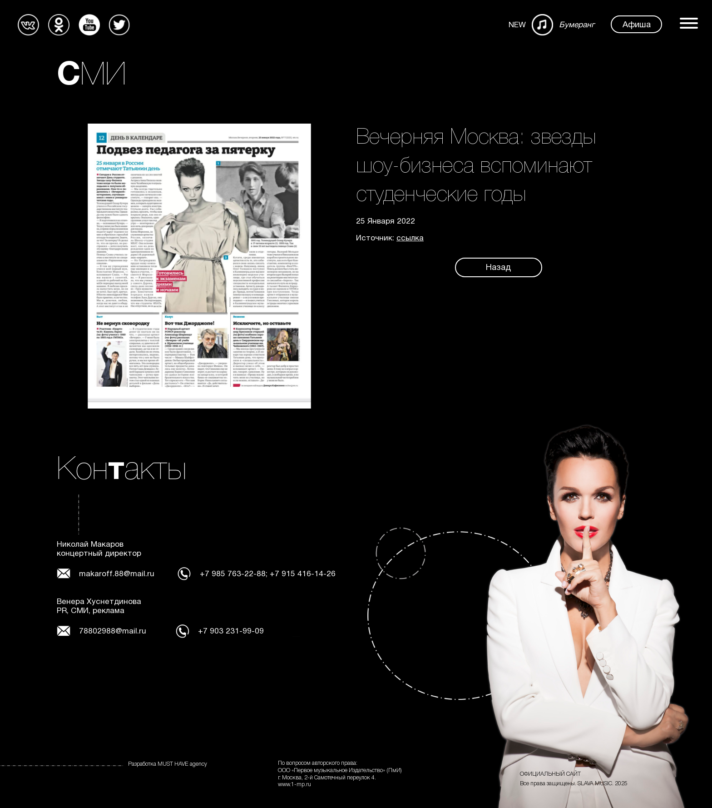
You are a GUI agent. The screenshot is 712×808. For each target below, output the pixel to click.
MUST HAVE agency (182, 764)
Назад (498, 268)
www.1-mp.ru (294, 784)
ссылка (410, 238)
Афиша (637, 25)
